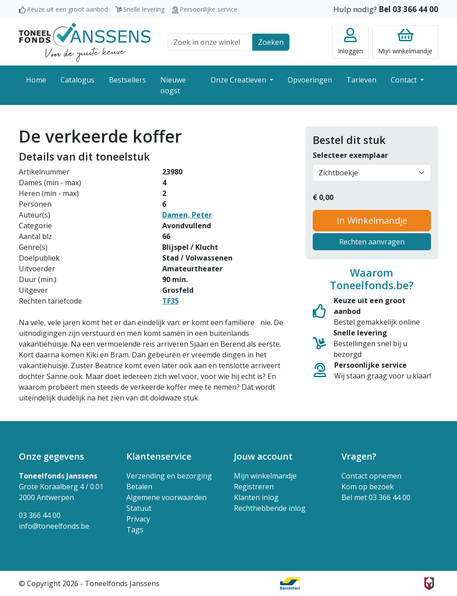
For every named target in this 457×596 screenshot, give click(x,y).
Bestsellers (127, 80)
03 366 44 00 (39, 515)
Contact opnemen (371, 476)
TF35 (170, 301)
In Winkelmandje (371, 220)
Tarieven (361, 80)
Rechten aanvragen (372, 242)
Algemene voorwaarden (166, 497)
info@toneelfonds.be (54, 526)
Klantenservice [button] (158, 456)
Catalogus (77, 80)
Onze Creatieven (239, 80)
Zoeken (271, 42)
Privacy (138, 519)
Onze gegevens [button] (51, 456)
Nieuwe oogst (173, 85)
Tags (134, 530)
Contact (404, 80)
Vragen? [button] (358, 456)
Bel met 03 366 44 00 (375, 497)
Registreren (254, 487)
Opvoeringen (310, 80)
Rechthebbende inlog (270, 508)
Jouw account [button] (263, 456)
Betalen (139, 487)
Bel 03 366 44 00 (408, 9)
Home (36, 80)
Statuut (138, 508)
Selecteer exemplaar (350, 155)
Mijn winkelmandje (265, 476)
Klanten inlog (256, 497)
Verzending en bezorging (169, 476)
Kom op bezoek (367, 487)
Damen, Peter (187, 215)
